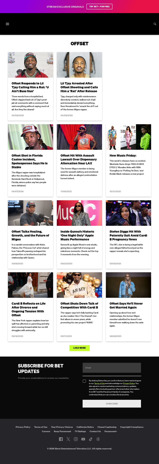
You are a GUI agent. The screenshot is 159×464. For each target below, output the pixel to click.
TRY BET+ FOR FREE (99, 6)
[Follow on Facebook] (61, 439)
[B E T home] (79, 29)
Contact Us (95, 431)
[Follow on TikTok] (91, 439)
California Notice (85, 427)
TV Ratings (80, 431)
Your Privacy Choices (62, 427)
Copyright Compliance (131, 427)
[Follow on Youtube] (83, 439)
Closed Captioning (107, 427)
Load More (79, 347)
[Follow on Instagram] (76, 439)
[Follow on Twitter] (68, 439)
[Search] (155, 24)
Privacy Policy (129, 383)
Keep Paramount (62, 431)
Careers (46, 431)
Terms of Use (99, 383)
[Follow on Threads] (98, 439)
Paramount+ (110, 431)
